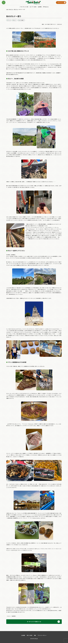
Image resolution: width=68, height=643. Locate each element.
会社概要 (23, 635)
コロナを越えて (21, 20)
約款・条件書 (29, 635)
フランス (9, 20)
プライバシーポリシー (42, 635)
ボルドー (14, 20)
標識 (35, 635)
